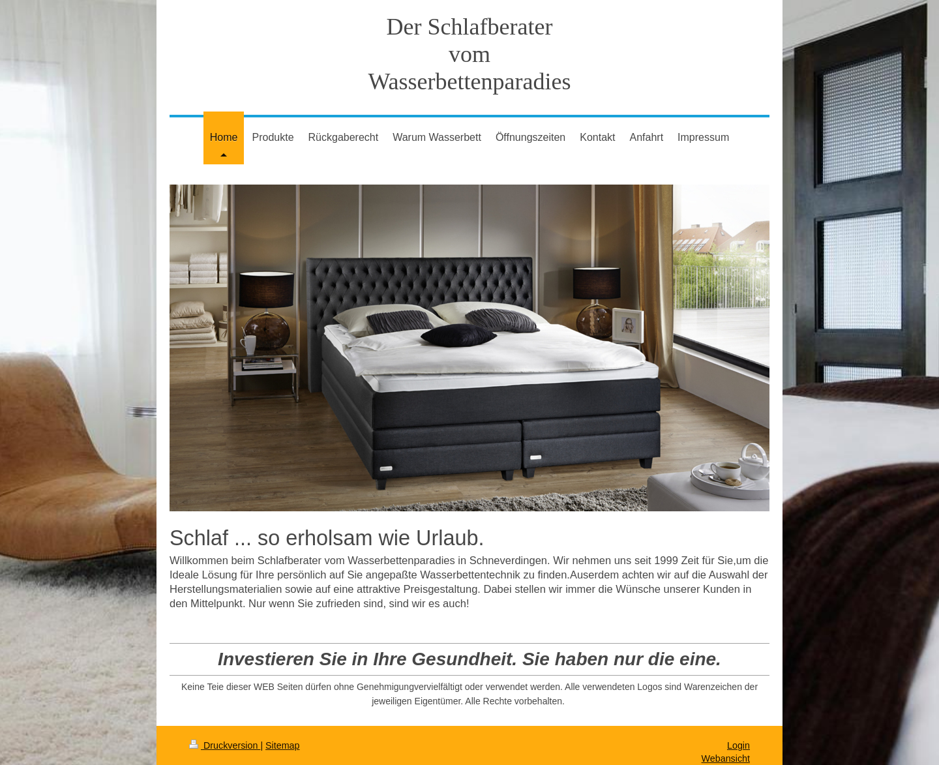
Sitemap (282, 745)
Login (738, 745)
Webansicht (726, 758)
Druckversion (224, 745)
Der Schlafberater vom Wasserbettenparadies (469, 54)
